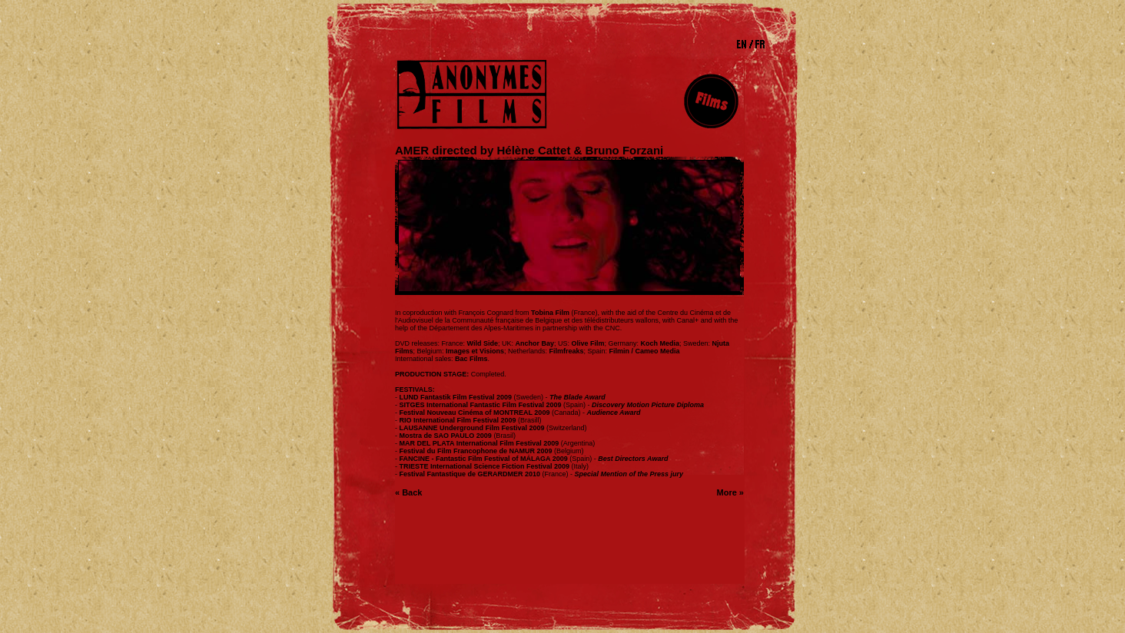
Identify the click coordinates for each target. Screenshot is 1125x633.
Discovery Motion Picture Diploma (648, 405)
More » (730, 492)
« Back (408, 492)
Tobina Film (550, 312)
